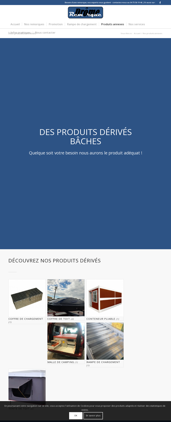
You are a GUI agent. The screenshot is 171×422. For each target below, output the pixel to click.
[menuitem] (15, 24)
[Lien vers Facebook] (160, 2)
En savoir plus (93, 415)
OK (75, 415)
